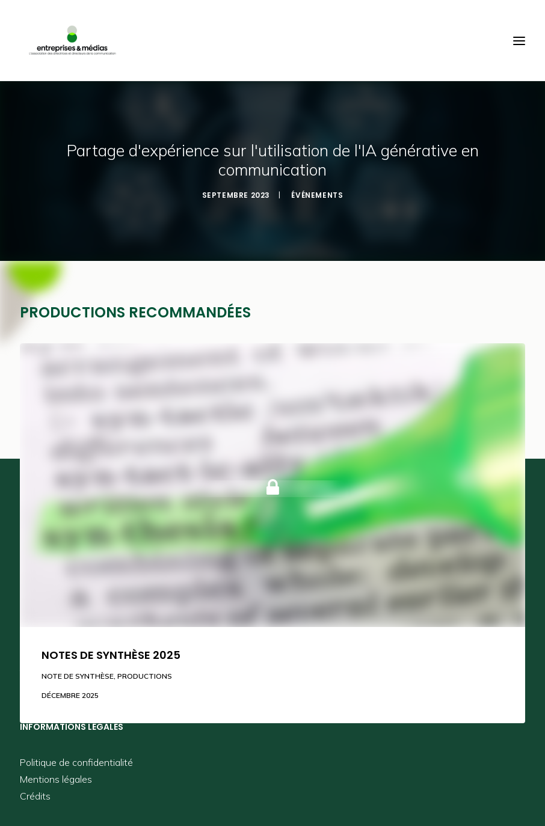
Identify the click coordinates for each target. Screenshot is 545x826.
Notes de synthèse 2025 (111, 654)
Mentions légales (56, 779)
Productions (144, 676)
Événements (317, 195)
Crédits (35, 796)
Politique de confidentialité (76, 762)
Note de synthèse (78, 676)
